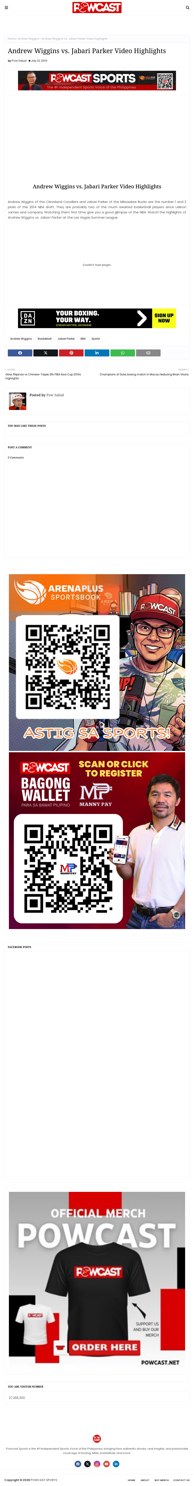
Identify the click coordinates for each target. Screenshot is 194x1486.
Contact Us (181, 1480)
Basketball (45, 339)
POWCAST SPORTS (44, 1480)
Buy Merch (162, 1480)
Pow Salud (19, 61)
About (145, 1480)
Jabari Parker (66, 339)
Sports (96, 339)
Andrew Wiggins (28, 38)
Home (12, 38)
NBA (83, 339)
